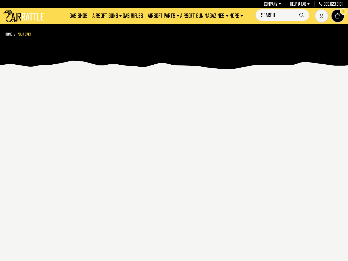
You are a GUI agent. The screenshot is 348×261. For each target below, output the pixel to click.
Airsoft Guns (105, 16)
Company (272, 4)
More (234, 16)
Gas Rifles (133, 15)
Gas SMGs (78, 15)
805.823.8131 (331, 4)
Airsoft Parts (162, 16)
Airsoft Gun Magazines (202, 16)
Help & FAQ (300, 4)
